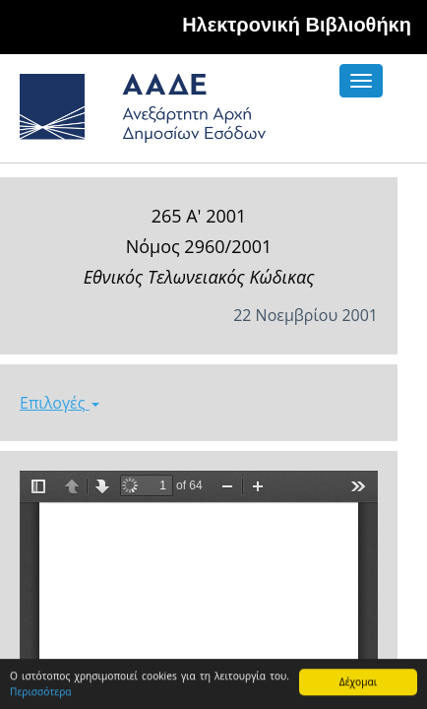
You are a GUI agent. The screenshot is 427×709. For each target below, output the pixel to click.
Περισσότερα (41, 692)
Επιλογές (59, 403)
